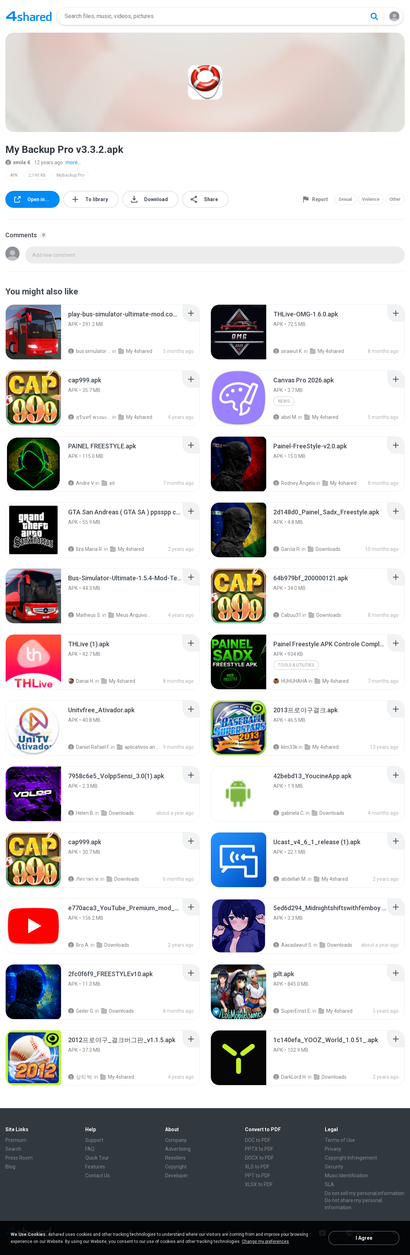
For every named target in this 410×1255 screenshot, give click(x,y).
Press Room (19, 1158)
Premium (15, 1140)
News (284, 401)
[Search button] (374, 16)
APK (14, 175)
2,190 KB (37, 175)
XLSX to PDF (259, 1184)
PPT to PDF (257, 1175)
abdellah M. (290, 879)
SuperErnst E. (292, 1011)
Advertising (178, 1149)
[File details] (33, 332)
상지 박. (80, 1077)
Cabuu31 (287, 615)
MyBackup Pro (70, 175)
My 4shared (135, 351)
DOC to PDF (257, 1140)
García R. (287, 549)
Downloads (324, 549)
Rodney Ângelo (294, 483)
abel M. (285, 417)
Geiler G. (81, 1011)
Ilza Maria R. (85, 549)
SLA (329, 1184)
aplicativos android (138, 747)
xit (108, 483)
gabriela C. (289, 813)
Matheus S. (84, 615)
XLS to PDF (257, 1167)
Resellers (175, 1158)
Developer (176, 1175)
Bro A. (78, 945)
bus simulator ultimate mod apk (89, 351)
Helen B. (81, 813)
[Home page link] (28, 16)
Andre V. (81, 483)
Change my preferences (265, 1241)
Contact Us (97, 1175)
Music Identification (346, 1175)
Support (94, 1140)
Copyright (176, 1167)
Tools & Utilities (296, 665)
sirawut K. (288, 351)
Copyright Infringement (351, 1158)
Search (13, 1149)
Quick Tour (97, 1158)
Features (95, 1167)
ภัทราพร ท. (83, 879)
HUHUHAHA (290, 681)
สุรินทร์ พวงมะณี (89, 417)
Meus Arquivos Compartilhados (129, 615)
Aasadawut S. (292, 945)
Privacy (333, 1149)
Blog (10, 1167)
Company (176, 1140)
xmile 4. (18, 162)
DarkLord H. (290, 1077)
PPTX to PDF (259, 1149)
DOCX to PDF (259, 1158)
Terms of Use (340, 1140)
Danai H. (81, 681)
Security (334, 1167)
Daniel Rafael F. (89, 747)
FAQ (89, 1149)
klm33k (285, 747)
